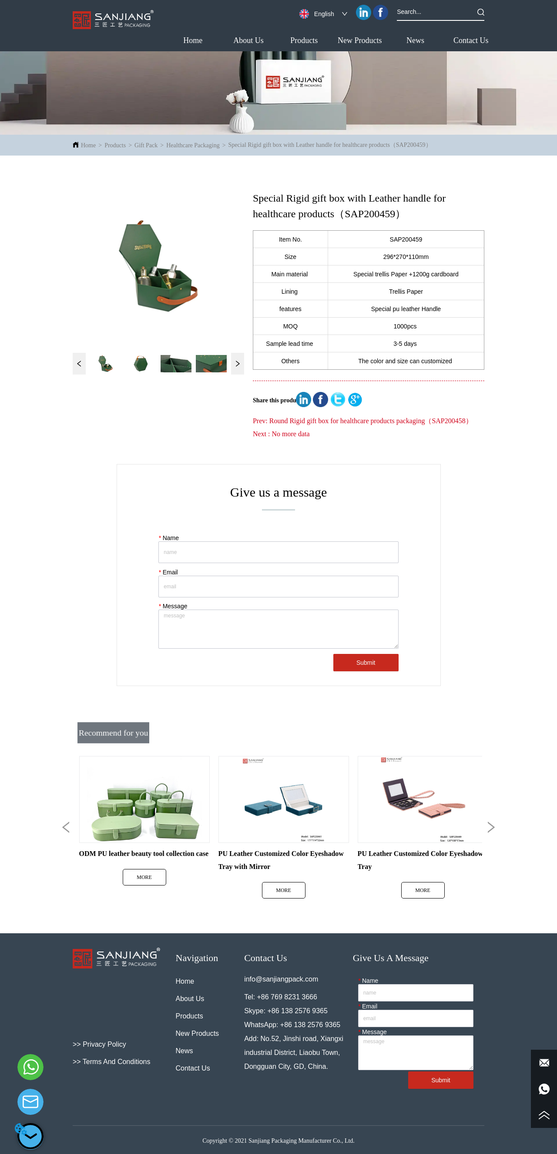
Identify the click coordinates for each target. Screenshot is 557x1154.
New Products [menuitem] (360, 40)
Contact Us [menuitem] (471, 40)
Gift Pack (146, 145)
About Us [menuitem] (248, 40)
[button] (304, 41)
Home (88, 145)
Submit (366, 662)
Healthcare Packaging (192, 145)
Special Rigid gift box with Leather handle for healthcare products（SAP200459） (330, 145)
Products (115, 145)
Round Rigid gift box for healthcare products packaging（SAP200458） (371, 420)
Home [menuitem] (192, 40)
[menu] (332, 40)
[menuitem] (304, 40)
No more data (290, 434)
